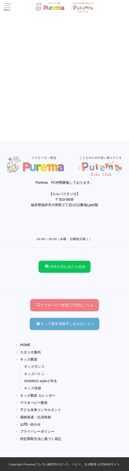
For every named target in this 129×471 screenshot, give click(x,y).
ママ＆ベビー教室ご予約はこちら (65, 305)
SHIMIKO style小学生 (40, 381)
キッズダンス (34, 366)
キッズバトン (34, 374)
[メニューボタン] (7, 7)
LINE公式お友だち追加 (65, 267)
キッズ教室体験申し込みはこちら (65, 324)
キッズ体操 (32, 388)
